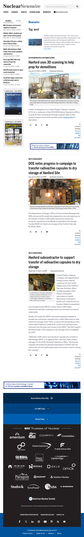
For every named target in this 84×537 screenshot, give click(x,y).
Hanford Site (68, 117)
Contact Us (60, 515)
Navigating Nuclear (47, 515)
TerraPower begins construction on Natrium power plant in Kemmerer (12, 80)
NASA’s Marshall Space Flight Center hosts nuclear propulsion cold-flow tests (12, 51)
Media (59, 533)
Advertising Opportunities (29, 515)
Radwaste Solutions (56, 71)
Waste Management (35, 159)
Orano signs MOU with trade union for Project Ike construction (11, 61)
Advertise (47, 12)
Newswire (34, 22)
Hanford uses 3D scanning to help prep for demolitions (51, 64)
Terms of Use (40, 533)
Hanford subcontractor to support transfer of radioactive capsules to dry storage (54, 262)
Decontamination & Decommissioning (42, 58)
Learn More (47, 49)
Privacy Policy (28, 533)
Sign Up (24, 12)
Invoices (51, 533)
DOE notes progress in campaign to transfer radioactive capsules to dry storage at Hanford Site (53, 168)
